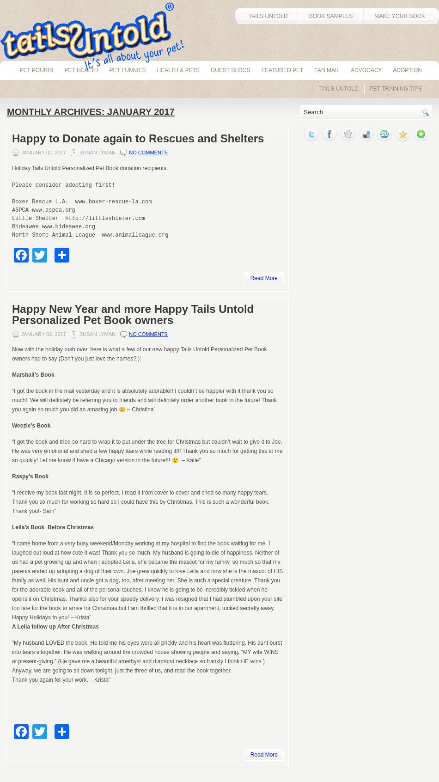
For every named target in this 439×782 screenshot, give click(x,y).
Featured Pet (282, 70)
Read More (264, 278)
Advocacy (366, 70)
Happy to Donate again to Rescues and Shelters (138, 138)
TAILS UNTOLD (266, 16)
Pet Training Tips (396, 89)
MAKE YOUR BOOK (401, 16)
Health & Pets (178, 70)
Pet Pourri (36, 70)
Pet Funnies (127, 70)
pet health (81, 70)
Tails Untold (339, 89)
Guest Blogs (230, 70)
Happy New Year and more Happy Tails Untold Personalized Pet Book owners (133, 314)
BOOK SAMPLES (331, 16)
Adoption (407, 70)
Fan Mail (327, 70)
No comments (148, 152)
